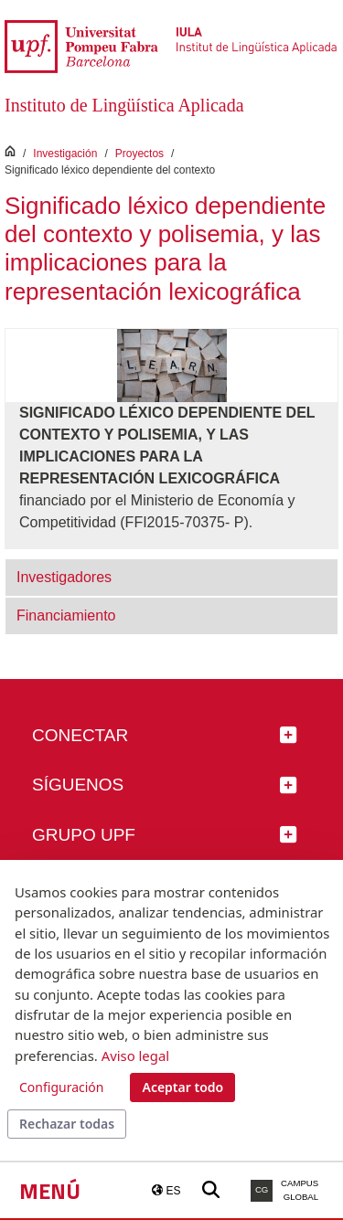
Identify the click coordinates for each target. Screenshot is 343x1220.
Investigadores (64, 577)
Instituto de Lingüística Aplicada (124, 105)
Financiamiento (66, 615)
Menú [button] (49, 1190)
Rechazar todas (66, 1123)
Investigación (65, 153)
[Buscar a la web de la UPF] (211, 1190)
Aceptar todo (182, 1087)
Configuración (61, 1087)
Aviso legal (135, 1055)
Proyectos (139, 153)
